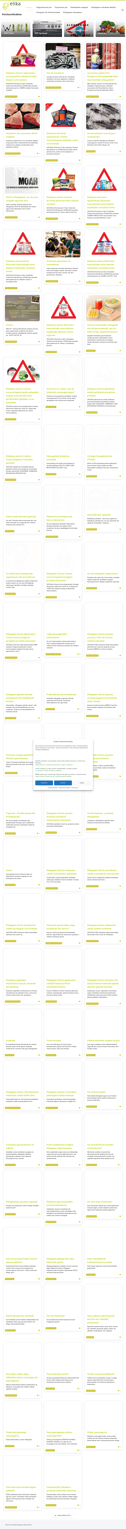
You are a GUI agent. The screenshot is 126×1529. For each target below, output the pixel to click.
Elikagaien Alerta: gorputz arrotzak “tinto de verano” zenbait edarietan (100, 637)
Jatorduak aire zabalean (99, 514)
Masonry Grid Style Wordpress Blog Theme (18, 1525)
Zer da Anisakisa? (55, 73)
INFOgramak (41, 33)
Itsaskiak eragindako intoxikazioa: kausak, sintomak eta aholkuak (20, 983)
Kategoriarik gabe (10, 885)
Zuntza (9, 325)
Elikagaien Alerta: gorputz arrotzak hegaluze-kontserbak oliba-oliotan (102, 698)
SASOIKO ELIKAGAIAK (109, 33)
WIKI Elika (9, 33)
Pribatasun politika (64, 787)
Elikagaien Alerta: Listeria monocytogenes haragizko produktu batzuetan (60, 577)
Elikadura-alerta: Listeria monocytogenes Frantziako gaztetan (19, 459)
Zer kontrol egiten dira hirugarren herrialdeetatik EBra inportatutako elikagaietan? (102, 76)
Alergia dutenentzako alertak (77, 32)
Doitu (82, 783)
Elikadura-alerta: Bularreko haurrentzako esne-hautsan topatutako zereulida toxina (101, 264)
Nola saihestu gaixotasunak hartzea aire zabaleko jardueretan (101, 1319)
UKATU (63, 783)
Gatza (9, 870)
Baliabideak (90, 1337)
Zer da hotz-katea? (96, 1092)
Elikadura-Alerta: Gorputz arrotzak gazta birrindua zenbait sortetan (62, 201)
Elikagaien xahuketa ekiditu (103, 7)
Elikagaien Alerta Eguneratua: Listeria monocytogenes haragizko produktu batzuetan (21, 637)
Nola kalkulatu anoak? (58, 1374)
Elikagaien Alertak (51, 352)
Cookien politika (53, 787)
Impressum (74, 787)
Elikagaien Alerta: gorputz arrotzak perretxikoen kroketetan (100, 758)
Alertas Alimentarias (11, 96)
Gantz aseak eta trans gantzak (21, 516)
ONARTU (44, 783)
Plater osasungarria (97, 1432)
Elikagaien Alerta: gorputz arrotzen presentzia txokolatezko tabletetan (60, 817)
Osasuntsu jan (61, 7)
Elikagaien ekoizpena (72, 12)
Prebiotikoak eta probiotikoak (61, 694)
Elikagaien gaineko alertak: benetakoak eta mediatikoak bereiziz (20, 698)
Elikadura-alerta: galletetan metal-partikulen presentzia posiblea (101, 392)
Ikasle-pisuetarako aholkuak (20, 1315)
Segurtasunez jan (44, 7)
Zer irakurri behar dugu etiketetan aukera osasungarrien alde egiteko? (22, 1377)
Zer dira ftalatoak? (56, 1315)
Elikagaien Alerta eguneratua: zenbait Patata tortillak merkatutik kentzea (61, 983)
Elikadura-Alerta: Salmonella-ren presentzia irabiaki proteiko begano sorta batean (21, 76)
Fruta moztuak (54, 1040)
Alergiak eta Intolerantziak (48, 12)
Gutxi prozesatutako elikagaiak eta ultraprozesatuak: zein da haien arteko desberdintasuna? (102, 328)
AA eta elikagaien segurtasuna (102, 573)
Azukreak (10, 1040)
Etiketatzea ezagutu (79, 7)
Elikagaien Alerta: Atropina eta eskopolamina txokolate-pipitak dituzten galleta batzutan (103, 983)
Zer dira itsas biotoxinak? (99, 1201)
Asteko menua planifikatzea (101, 1374)
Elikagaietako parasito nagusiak (21, 1201)
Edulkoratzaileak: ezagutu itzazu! (103, 1040)
